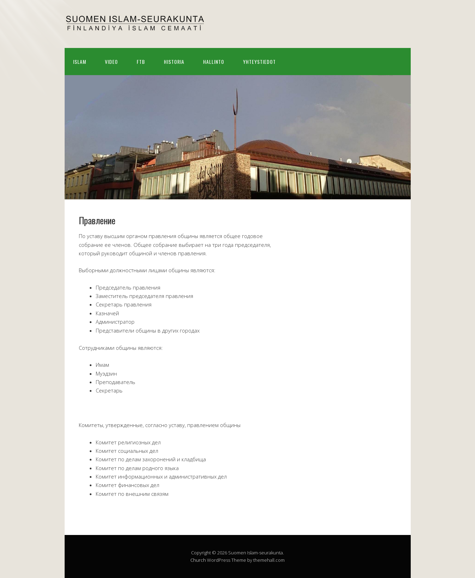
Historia (174, 61)
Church (198, 560)
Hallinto (213, 61)
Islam (79, 61)
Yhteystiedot (259, 61)
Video (111, 61)
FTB (141, 61)
